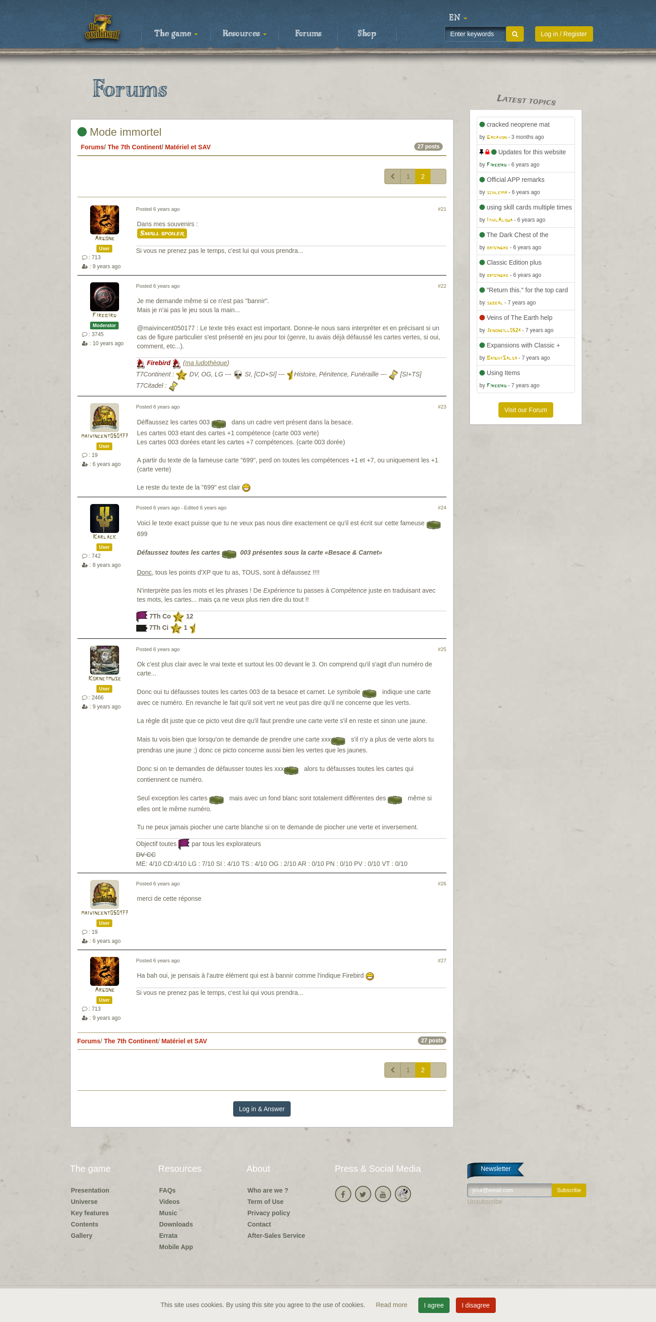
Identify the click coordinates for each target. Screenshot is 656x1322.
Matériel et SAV (188, 147)
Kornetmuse (104, 678)
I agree (434, 1305)
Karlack (104, 537)
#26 (442, 883)
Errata (168, 1235)
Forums (308, 34)
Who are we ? (268, 1190)
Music (168, 1213)
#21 (442, 209)
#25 (442, 649)
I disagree (475, 1305)
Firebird (104, 315)
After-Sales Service (277, 1235)
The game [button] (176, 34)
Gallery (81, 1235)
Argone (105, 238)
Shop (367, 34)
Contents (85, 1224)
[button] (458, 18)
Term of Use (266, 1201)
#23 (442, 406)
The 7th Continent (135, 147)
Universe (84, 1201)
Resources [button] (245, 34)
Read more (392, 1304)
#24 (442, 507)
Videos (169, 1201)
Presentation (90, 1190)
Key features (90, 1213)
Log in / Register (564, 34)
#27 (442, 960)
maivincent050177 (104, 436)
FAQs (167, 1190)
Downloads (176, 1224)
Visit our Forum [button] (525, 410)
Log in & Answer (262, 1109)
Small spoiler (162, 233)
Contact (259, 1224)
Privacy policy (269, 1213)
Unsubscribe (485, 1201)
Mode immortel (119, 132)
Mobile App (176, 1247)
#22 (442, 286)
